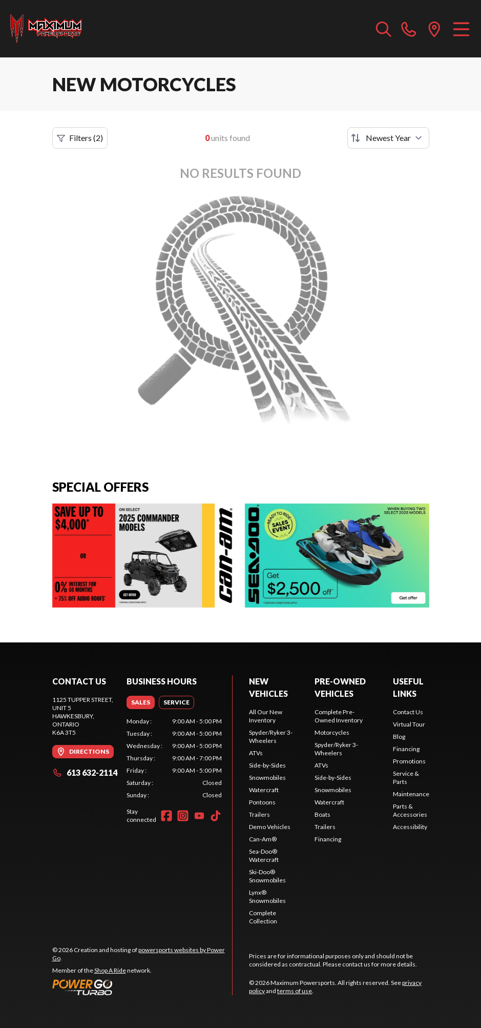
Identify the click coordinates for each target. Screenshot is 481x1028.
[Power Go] (142, 987)
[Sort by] (388, 138)
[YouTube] (199, 816)
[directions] (434, 28)
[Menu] (461, 28)
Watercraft (264, 790)
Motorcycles (332, 732)
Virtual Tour (409, 724)
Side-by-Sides (267, 765)
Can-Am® (263, 839)
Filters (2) (80, 138)
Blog (399, 736)
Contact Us (408, 712)
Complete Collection (263, 917)
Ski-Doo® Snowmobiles (267, 876)
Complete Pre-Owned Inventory (339, 716)
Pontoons (262, 802)
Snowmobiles (267, 777)
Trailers (259, 814)
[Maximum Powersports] (46, 28)
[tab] (141, 702)
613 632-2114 (84, 772)
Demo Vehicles (269, 827)
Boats (322, 814)
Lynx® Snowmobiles (267, 896)
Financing (328, 839)
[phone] (409, 28)
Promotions (409, 761)
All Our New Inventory (265, 716)
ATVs (256, 753)
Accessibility (410, 827)
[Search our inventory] (383, 28)
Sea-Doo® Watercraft (264, 855)
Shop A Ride (110, 970)
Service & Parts (406, 777)
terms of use (294, 991)
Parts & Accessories (410, 810)
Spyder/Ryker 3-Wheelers (270, 736)
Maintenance (411, 794)
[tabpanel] (174, 758)
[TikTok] (216, 816)
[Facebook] (166, 816)
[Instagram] (183, 816)
